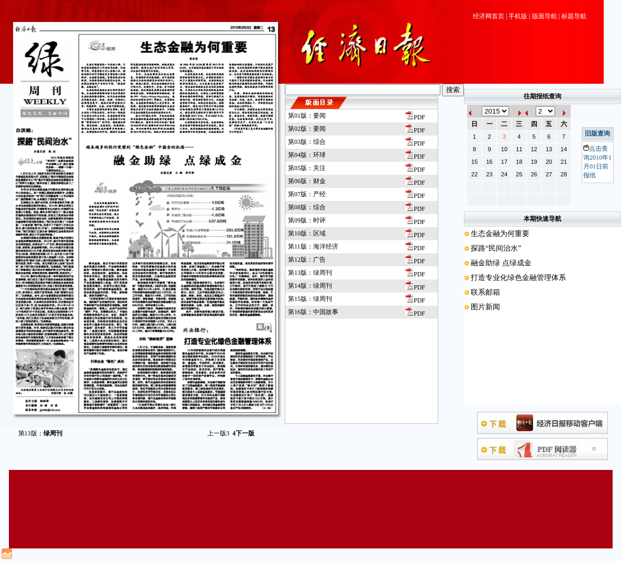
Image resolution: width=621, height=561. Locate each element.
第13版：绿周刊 (310, 272)
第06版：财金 (307, 181)
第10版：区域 (307, 233)
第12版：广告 (307, 259)
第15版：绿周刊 (310, 298)
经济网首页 (488, 16)
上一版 (218, 433)
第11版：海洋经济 (313, 246)
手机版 (517, 16)
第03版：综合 (307, 141)
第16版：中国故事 (313, 312)
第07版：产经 (307, 194)
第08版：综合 (307, 207)
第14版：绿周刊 (310, 285)
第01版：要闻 (307, 115)
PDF (415, 117)
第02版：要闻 (307, 128)
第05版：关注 (307, 168)
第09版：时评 (307, 220)
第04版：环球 (307, 155)
